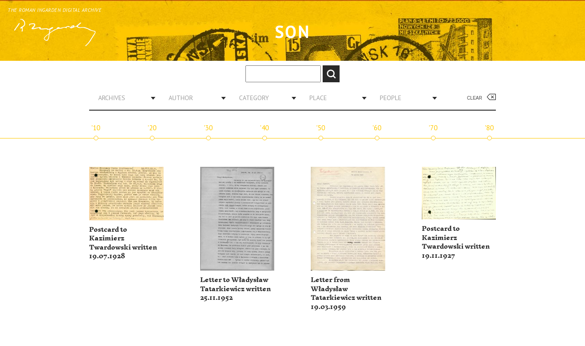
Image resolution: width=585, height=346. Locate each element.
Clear (474, 98)
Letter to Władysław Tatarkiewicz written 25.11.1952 (235, 289)
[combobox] (123, 97)
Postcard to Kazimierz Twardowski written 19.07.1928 (123, 243)
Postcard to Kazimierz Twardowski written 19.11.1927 (456, 242)
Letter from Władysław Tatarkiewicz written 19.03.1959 (346, 293)
